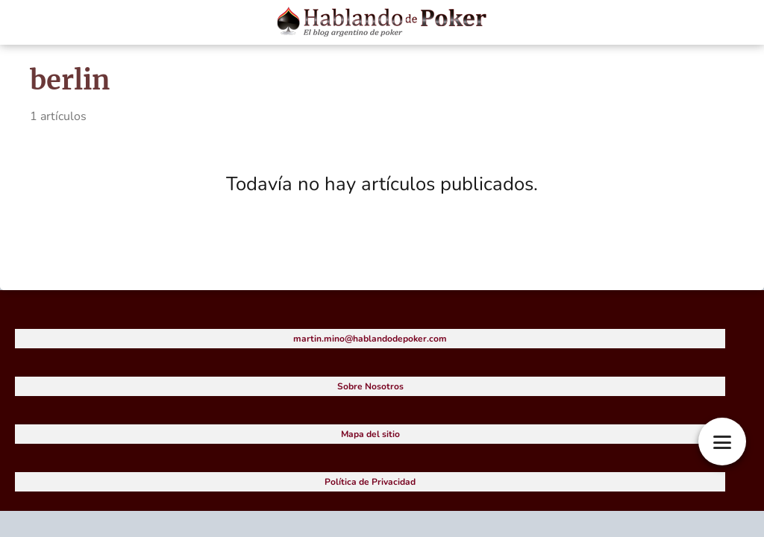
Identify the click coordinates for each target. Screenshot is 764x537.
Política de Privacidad (370, 482)
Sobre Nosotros (370, 386)
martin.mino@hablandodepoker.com (370, 339)
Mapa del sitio (370, 434)
